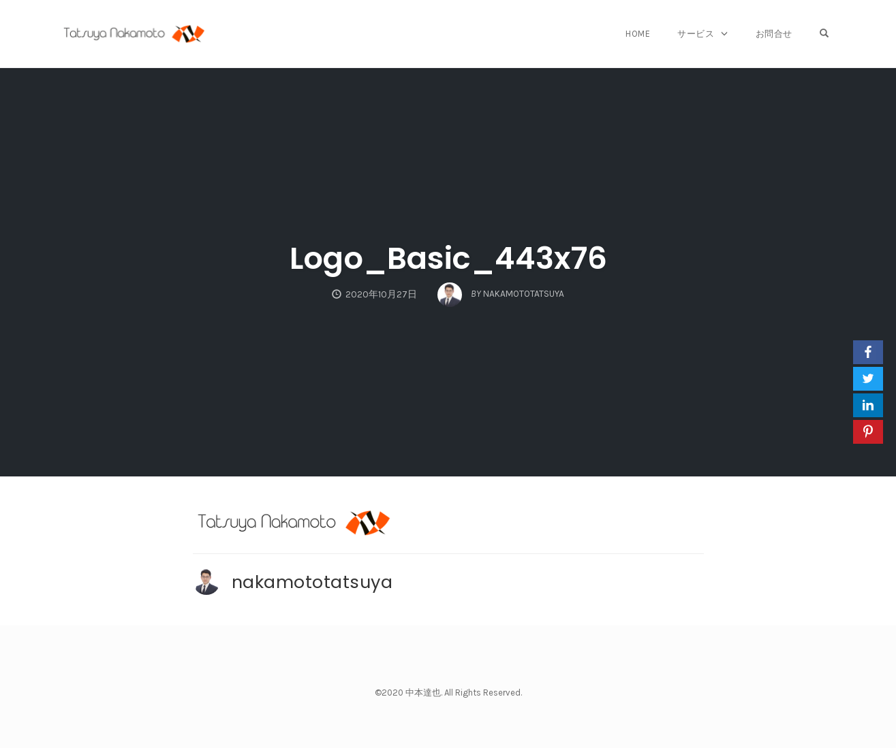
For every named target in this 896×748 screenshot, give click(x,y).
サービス (695, 34)
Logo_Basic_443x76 (448, 258)
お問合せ (774, 34)
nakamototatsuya (312, 582)
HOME (637, 34)
